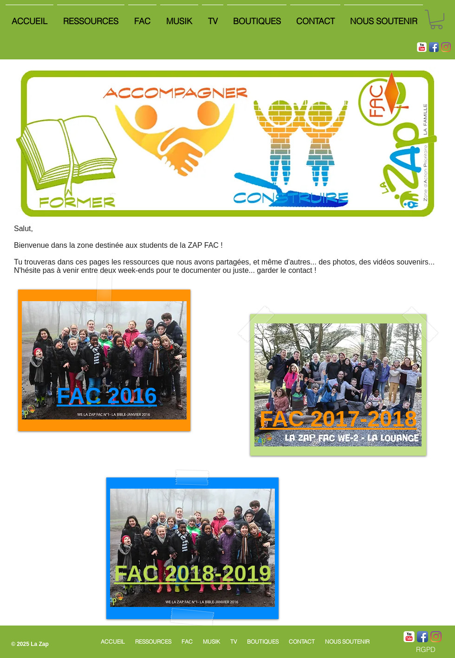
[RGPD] (425, 649)
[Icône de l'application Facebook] (434, 47)
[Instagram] (446, 47)
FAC (285, 418)
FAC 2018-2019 (193, 573)
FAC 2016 (107, 395)
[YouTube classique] (422, 47)
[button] (436, 19)
